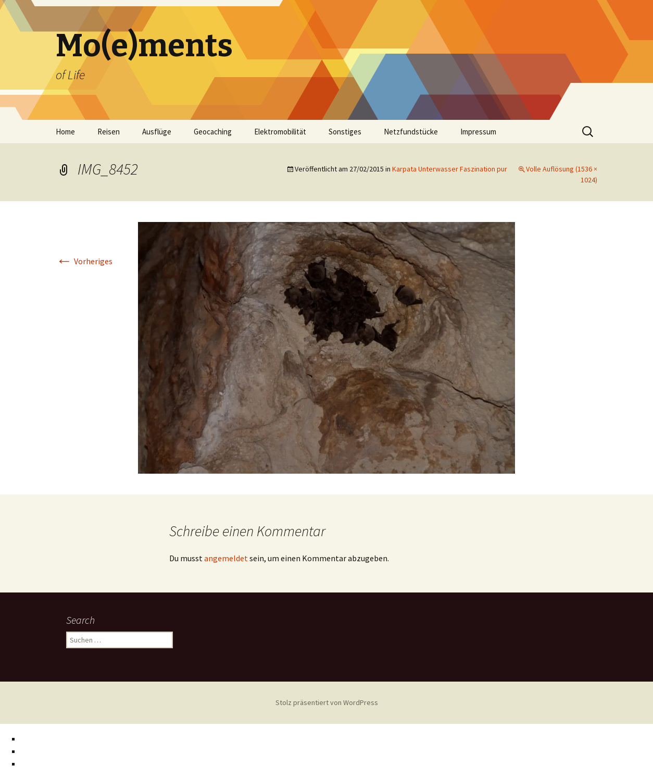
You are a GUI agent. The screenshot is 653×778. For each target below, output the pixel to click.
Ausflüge (156, 132)
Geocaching (213, 132)
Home (65, 132)
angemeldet (226, 558)
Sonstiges (345, 132)
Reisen (108, 132)
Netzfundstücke (411, 132)
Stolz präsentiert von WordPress (326, 702)
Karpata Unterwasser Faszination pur (449, 169)
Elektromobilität (280, 132)
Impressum (478, 132)
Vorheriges (84, 261)
